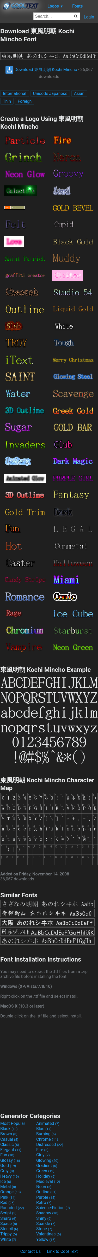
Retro (43, 1202)
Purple (45, 1197)
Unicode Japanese (50, 93)
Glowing (47, 1160)
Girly (43, 1154)
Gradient (46, 1165)
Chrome (47, 1139)
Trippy (8, 1234)
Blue (44, 1128)
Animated (47, 1123)
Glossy (10, 1160)
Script (8, 1212)
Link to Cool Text (62, 1251)
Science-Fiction (53, 1207)
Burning (46, 1133)
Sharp (8, 1218)
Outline (46, 1191)
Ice (5, 1181)
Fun (7, 1154)
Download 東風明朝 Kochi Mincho (41, 69)
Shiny (44, 1218)
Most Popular (12, 1123)
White (8, 1239)
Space (8, 1223)
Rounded (12, 1207)
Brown (8, 1133)
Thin (7, 101)
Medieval (48, 1181)
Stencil (9, 1228)
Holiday (46, 1176)
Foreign (25, 101)
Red (7, 1202)
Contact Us (30, 1251)
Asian (79, 93)
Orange (10, 1191)
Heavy (9, 1176)
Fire (42, 1149)
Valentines (48, 1234)
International (14, 93)
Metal (8, 1186)
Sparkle (45, 1223)
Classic (9, 1144)
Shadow (47, 1212)
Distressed (49, 1144)
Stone (44, 1228)
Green (45, 1170)
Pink (8, 1197)
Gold (8, 1165)
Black (9, 1128)
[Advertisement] (49, 1064)
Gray (7, 1170)
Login (89, 17)
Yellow (46, 1239)
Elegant (10, 1149)
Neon (43, 1186)
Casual (9, 1139)
